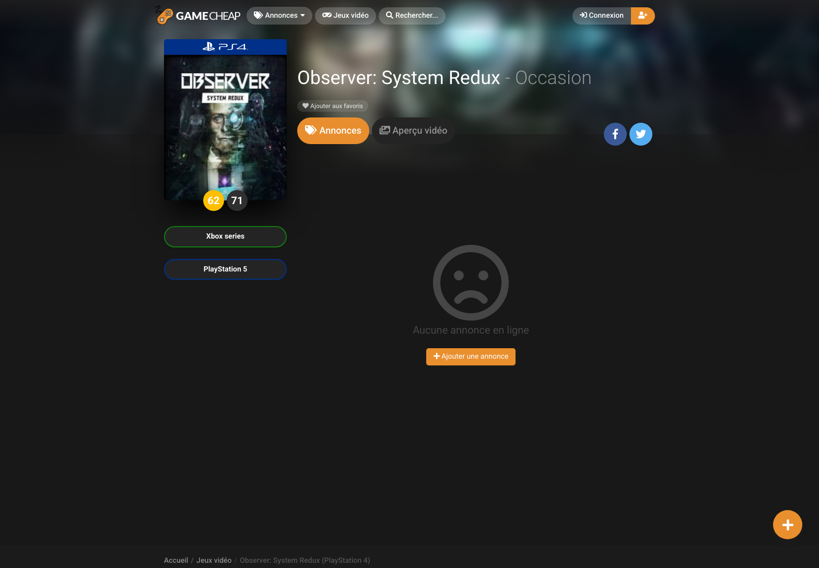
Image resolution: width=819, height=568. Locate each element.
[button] (412, 16)
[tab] (333, 130)
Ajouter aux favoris (332, 106)
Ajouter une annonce (471, 356)
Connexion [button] (602, 15)
